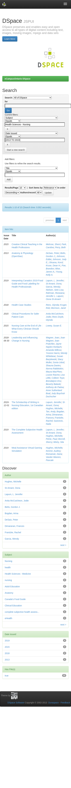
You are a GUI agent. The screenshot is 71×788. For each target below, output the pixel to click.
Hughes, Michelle (54, 408)
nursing (8, 580)
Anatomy (9, 593)
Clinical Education (13, 605)
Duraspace (53, 702)
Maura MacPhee (54, 371)
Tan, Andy (50, 411)
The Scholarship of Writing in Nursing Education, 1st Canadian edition (27, 405)
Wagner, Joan (52, 337)
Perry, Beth (60, 247)
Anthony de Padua (54, 387)
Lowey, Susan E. (54, 325)
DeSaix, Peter (52, 253)
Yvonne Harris (52, 353)
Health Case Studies (21, 305)
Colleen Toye (58, 378)
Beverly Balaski (53, 384)
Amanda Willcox (53, 350)
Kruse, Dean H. (53, 265)
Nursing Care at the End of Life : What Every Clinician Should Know (27, 328)
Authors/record (28, 192)
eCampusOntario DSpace (17, 78)
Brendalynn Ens (53, 381)
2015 (7, 647)
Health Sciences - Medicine (18, 574)
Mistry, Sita (58, 442)
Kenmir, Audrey (53, 451)
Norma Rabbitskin (54, 368)
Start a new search (16, 150)
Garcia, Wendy (53, 287)
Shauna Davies (53, 365)
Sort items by (36, 187)
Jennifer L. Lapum (54, 296)
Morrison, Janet (58, 308)
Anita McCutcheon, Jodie (17, 500)
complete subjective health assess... (22, 612)
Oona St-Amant (53, 299)
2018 (7, 653)
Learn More (9, 39)
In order (61, 187)
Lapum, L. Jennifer (55, 280)
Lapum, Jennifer (53, 402)
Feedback (65, 702)
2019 (7, 640)
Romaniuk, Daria (54, 454)
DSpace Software (16, 702)
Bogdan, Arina (11, 513)
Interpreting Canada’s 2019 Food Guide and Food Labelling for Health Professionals (27, 283)
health (8, 567)
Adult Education (12, 586)
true (6, 675)
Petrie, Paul (51, 439)
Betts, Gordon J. (12, 507)
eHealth (8, 618)
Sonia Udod (58, 362)
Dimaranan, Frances (14, 526)
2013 (7, 659)
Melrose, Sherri (53, 244)
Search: (9, 97)
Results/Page (11, 187)
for (6, 101)
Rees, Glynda (52, 305)
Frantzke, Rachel (13, 532)
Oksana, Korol (56, 262)
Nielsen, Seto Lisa (54, 290)
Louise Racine (52, 375)
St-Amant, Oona (53, 283)
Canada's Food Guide (15, 599)
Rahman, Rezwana (55, 293)
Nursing (8, 561)
